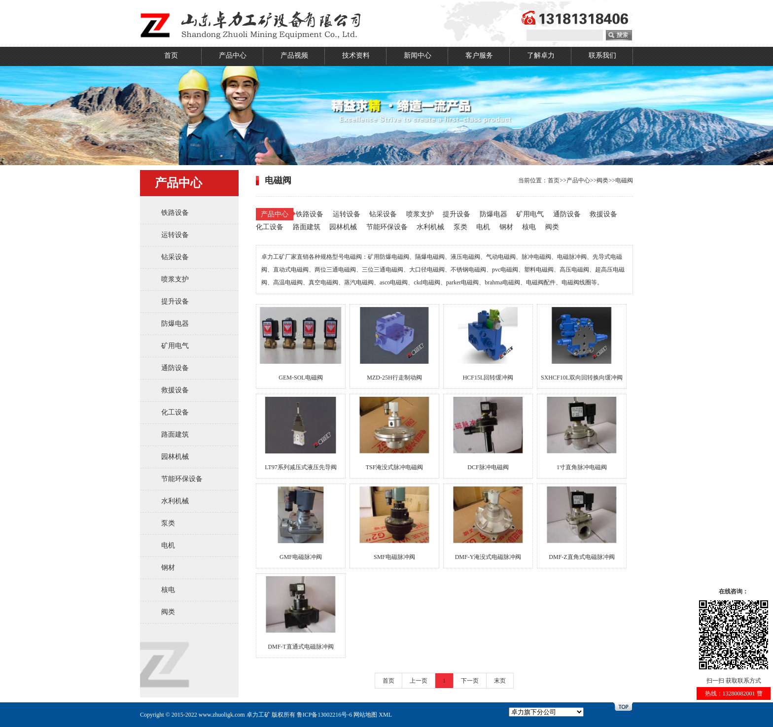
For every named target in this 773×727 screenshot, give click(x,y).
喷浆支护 (175, 279)
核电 (168, 589)
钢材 (168, 567)
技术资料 (356, 55)
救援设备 (175, 390)
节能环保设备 (182, 479)
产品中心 (232, 55)
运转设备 (175, 235)
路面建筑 (175, 434)
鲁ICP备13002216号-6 (324, 714)
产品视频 (294, 55)
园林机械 (175, 456)
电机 (168, 545)
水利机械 (175, 501)
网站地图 (365, 714)
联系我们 (602, 55)
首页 (171, 55)
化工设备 (175, 412)
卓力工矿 (258, 714)
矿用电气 (175, 345)
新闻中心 (417, 55)
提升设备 (175, 301)
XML (385, 714)
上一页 (418, 680)
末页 (500, 680)
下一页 (470, 680)
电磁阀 (624, 180)
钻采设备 (175, 257)
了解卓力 (541, 55)
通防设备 (175, 368)
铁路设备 (175, 212)
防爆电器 (175, 323)
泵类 (168, 523)
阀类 (168, 612)
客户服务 (479, 55)
